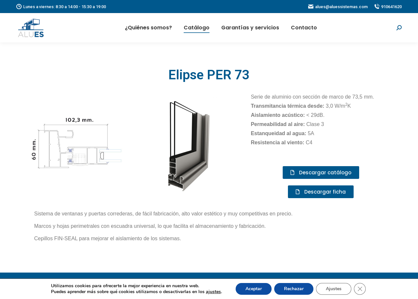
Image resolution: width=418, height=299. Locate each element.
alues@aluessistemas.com (338, 6)
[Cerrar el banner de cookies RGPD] (360, 289)
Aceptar (253, 289)
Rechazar (294, 289)
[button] (321, 172)
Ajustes (334, 289)
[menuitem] (148, 28)
